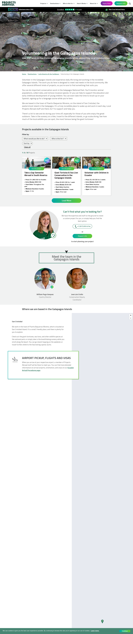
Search (130, 4)
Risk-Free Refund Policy (117, 9)
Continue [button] (125, 631)
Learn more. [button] (95, 631)
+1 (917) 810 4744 (83, 226)
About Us (93, 3)
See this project (36, 168)
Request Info (120, 3)
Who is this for (68, 3)
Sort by (26, 143)
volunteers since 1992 (26, 9)
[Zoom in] (130, 315)
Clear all (27, 147)
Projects (43, 3)
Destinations (54, 3)
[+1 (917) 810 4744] (53, 235)
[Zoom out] (130, 318)
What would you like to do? (34, 138)
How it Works (81, 3)
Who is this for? (58, 138)
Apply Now (107, 3)
